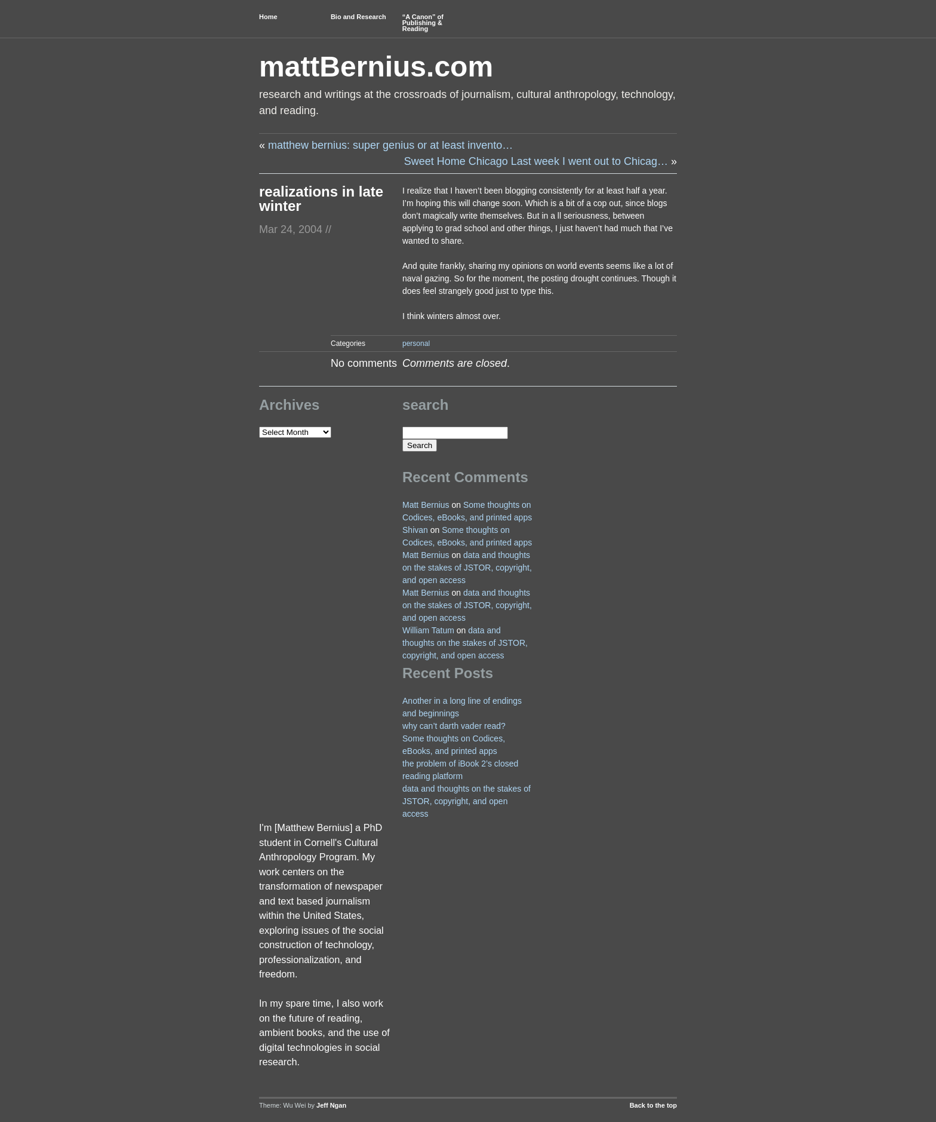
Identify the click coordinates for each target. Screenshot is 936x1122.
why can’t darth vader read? (454, 726)
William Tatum (428, 630)
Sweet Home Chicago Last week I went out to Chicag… (536, 161)
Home (268, 16)
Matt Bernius (425, 505)
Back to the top (653, 1105)
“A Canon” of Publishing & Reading (423, 22)
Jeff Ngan (331, 1105)
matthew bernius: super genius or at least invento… (390, 145)
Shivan (415, 530)
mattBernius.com (376, 66)
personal (416, 343)
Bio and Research (358, 16)
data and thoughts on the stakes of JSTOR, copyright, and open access (467, 567)
